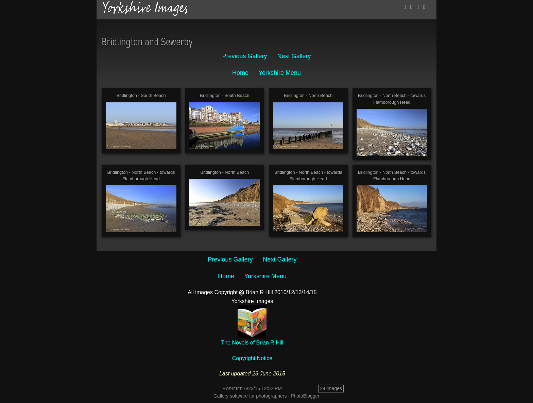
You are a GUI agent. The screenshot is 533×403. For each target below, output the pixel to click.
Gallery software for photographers (250, 396)
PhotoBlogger (305, 396)
